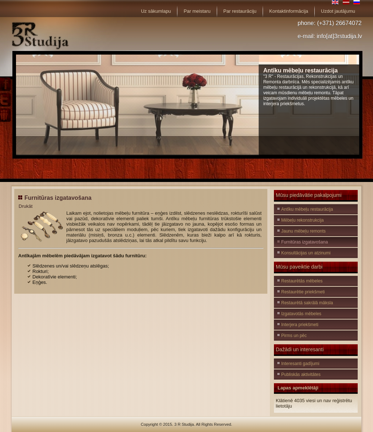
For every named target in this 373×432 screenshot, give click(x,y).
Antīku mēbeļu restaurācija (307, 209)
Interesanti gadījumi (300, 363)
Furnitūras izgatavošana (57, 198)
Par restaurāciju (239, 11)
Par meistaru (197, 11)
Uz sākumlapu (156, 11)
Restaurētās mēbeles (301, 281)
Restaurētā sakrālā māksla (307, 302)
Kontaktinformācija (288, 11)
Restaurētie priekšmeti (303, 291)
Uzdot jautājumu (338, 11)
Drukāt (25, 206)
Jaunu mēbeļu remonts (303, 231)
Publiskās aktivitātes (301, 374)
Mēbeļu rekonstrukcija (302, 220)
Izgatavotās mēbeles (301, 313)
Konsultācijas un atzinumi (305, 252)
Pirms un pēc (294, 335)
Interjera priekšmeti (299, 324)
